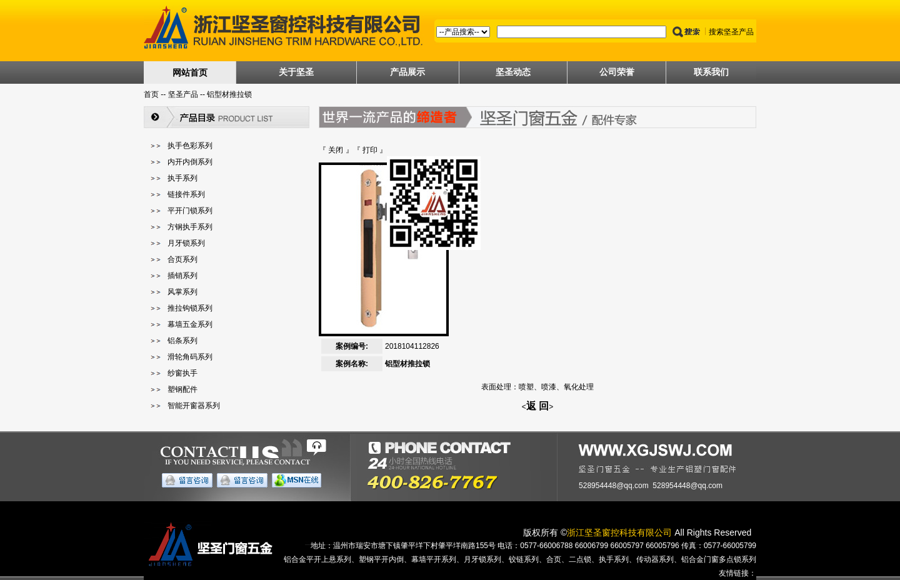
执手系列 (183, 178)
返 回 (537, 406)
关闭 (335, 150)
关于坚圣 (296, 72)
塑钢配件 (183, 389)
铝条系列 (183, 340)
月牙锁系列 (186, 243)
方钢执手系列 (190, 226)
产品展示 (407, 72)
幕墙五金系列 (190, 324)
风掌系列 (183, 292)
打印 (370, 150)
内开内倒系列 (190, 162)
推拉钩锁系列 (190, 308)
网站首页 (190, 73)
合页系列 (183, 259)
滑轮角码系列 (190, 356)
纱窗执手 (183, 373)
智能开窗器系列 (194, 405)
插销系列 (183, 275)
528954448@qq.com (614, 485)
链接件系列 (186, 194)
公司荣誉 (616, 72)
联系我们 (711, 72)
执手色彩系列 (190, 145)
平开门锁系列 (190, 210)
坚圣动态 (513, 72)
